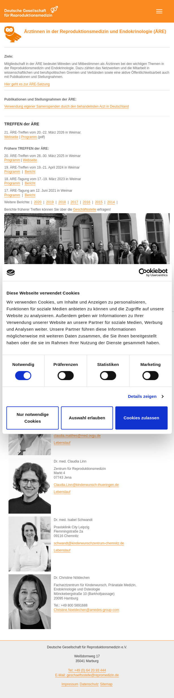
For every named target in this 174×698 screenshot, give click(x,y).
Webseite (11, 137)
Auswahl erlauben (87, 417)
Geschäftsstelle (84, 209)
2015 (99, 202)
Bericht (30, 172)
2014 (111, 202)
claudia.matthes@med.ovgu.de (77, 436)
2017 (74, 202)
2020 (38, 202)
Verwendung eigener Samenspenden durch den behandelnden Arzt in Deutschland (66, 106)
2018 (62, 202)
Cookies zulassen (141, 417)
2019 (50, 202)
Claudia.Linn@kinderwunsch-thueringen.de (86, 485)
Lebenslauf (62, 443)
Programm (29, 137)
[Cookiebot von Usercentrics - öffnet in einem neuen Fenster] (142, 272)
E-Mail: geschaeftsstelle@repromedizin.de (87, 675)
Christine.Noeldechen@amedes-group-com (86, 610)
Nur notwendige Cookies (33, 418)
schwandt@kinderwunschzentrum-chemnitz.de (89, 543)
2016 (87, 202)
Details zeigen (142, 396)
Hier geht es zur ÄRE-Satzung (27, 84)
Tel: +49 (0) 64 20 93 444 (87, 670)
